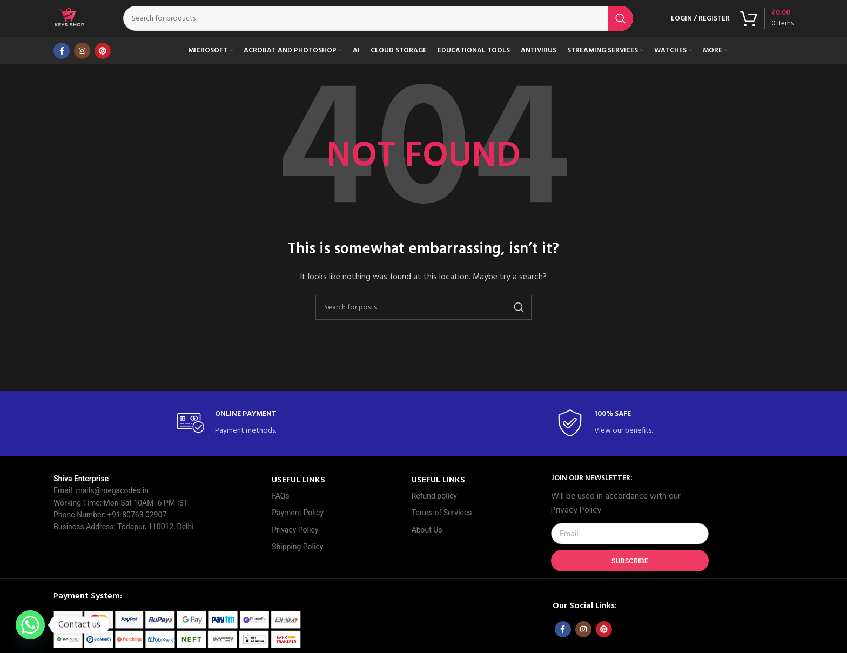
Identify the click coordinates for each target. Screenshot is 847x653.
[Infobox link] (234, 435)
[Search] (384, 24)
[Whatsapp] (30, 624)
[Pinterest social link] (103, 62)
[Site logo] (75, 24)
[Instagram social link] (82, 62)
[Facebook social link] (61, 62)
